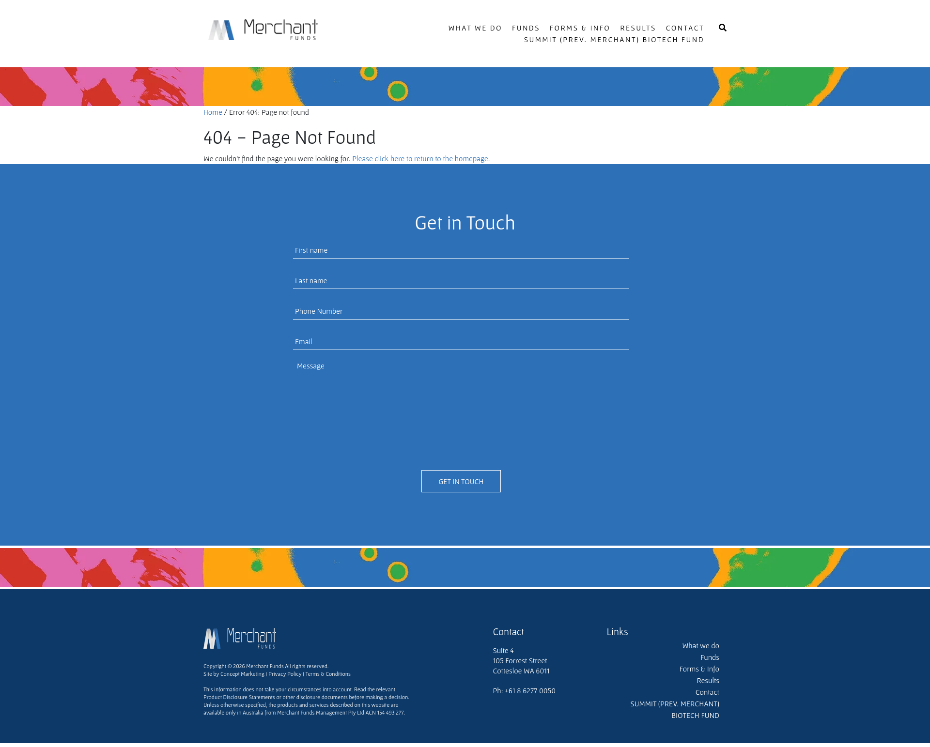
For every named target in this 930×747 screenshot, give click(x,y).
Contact (685, 27)
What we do (476, 27)
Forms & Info (580, 27)
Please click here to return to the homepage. (421, 158)
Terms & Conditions (328, 674)
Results (638, 27)
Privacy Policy (284, 674)
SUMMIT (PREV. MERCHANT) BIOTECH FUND (614, 39)
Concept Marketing (241, 674)
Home (212, 111)
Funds (526, 27)
